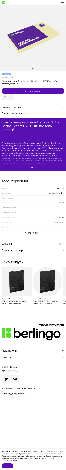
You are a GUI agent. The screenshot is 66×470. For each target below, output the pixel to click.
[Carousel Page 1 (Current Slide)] (32, 68)
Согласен (7, 466)
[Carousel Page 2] (34, 68)
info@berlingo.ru (9, 367)
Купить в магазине (33, 91)
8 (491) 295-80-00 (10, 371)
